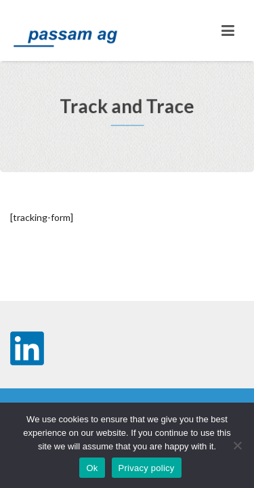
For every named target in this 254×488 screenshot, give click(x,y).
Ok (92, 468)
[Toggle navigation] (228, 30)
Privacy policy (147, 468)
